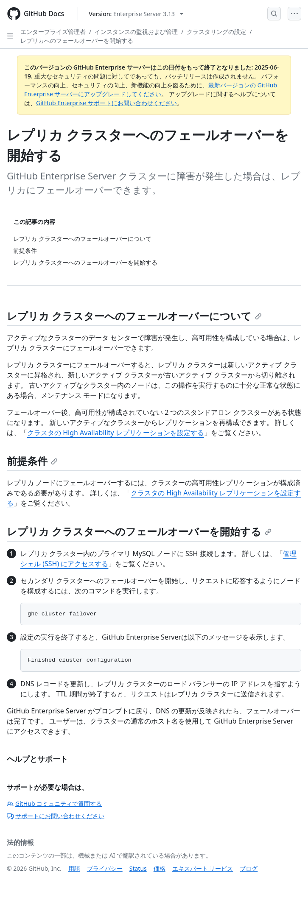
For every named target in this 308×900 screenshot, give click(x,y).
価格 (159, 868)
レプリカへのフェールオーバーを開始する (76, 40)
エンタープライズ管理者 (53, 32)
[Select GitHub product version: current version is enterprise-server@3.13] (136, 13)
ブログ (249, 868)
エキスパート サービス (202, 868)
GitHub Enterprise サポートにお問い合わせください (106, 103)
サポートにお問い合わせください (55, 816)
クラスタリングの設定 (216, 32)
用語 (74, 868)
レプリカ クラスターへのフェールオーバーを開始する (139, 531)
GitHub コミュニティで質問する (54, 803)
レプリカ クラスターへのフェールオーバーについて (134, 316)
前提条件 (32, 461)
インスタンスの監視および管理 (136, 32)
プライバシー (105, 868)
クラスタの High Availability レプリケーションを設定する (115, 432)
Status (138, 868)
